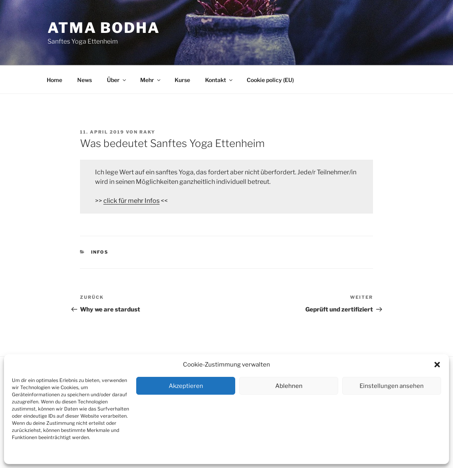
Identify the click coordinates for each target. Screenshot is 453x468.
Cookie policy (27, 454)
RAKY (147, 132)
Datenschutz (60, 454)
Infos (100, 252)
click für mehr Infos (131, 200)
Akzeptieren (186, 386)
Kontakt (87, 454)
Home (54, 79)
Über (117, 79)
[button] (437, 365)
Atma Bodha (104, 27)
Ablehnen (289, 386)
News (84, 79)
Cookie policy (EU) (270, 79)
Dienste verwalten (420, 454)
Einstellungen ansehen (392, 386)
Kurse (182, 79)
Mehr (151, 79)
